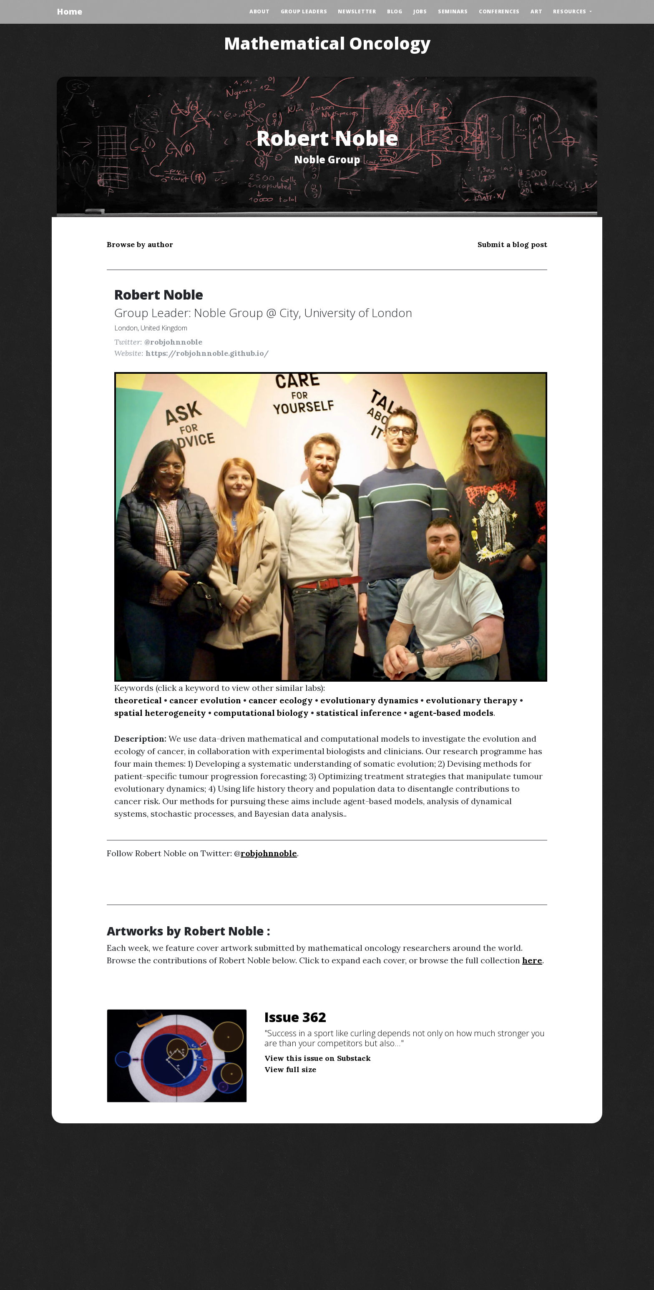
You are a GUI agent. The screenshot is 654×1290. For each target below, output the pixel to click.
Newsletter (357, 11)
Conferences (499, 11)
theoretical (138, 700)
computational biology (261, 713)
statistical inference (359, 713)
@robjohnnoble (173, 342)
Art (536, 11)
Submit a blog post (512, 244)
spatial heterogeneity (160, 713)
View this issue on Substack (317, 1058)
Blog (394, 11)
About (259, 11)
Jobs (420, 11)
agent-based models (451, 713)
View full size (290, 1069)
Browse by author (140, 244)
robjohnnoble (269, 853)
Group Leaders (304, 11)
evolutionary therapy (472, 700)
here (532, 960)
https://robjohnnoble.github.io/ (207, 353)
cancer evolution (205, 700)
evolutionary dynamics (369, 700)
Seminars (453, 11)
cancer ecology (281, 700)
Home (69, 11)
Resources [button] (570, 11)
